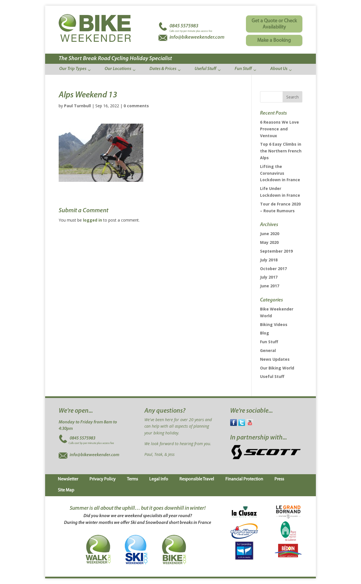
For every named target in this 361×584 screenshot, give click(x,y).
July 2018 (269, 260)
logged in (92, 220)
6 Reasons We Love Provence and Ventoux (279, 128)
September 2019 (276, 251)
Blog (264, 333)
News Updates (275, 359)
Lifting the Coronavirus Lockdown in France (280, 173)
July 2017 (269, 277)
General (268, 350)
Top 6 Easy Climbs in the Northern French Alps (280, 150)
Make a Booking (274, 40)
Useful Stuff (272, 376)
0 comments (136, 105)
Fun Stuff (269, 341)
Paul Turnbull (77, 105)
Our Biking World (277, 368)
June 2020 (269, 233)
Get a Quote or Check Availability (274, 24)
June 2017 (269, 285)
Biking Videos (273, 324)
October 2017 (273, 268)
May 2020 (269, 242)
